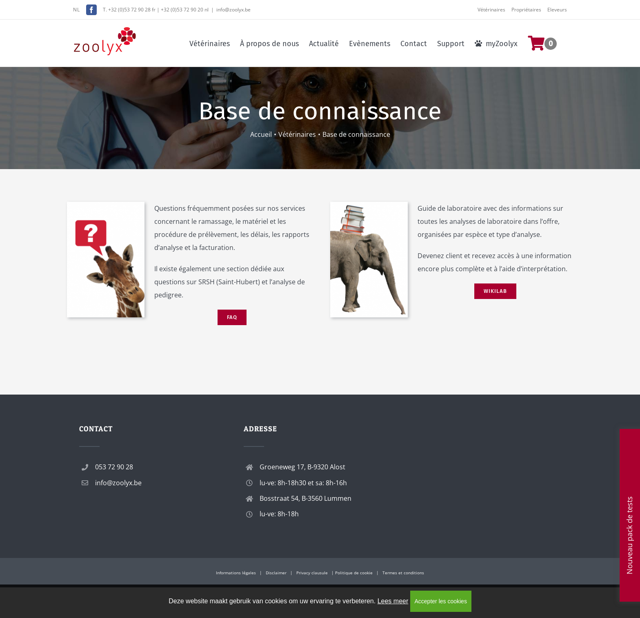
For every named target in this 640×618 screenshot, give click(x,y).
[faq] (105, 205)
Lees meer (393, 601)
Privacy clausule (312, 573)
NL (76, 9)
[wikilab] (369, 205)
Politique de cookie (354, 573)
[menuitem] (547, 43)
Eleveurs (557, 9)
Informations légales (236, 573)
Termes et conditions (403, 573)
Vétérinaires (491, 9)
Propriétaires (526, 9)
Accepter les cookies (441, 601)
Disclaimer (276, 573)
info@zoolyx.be (233, 9)
